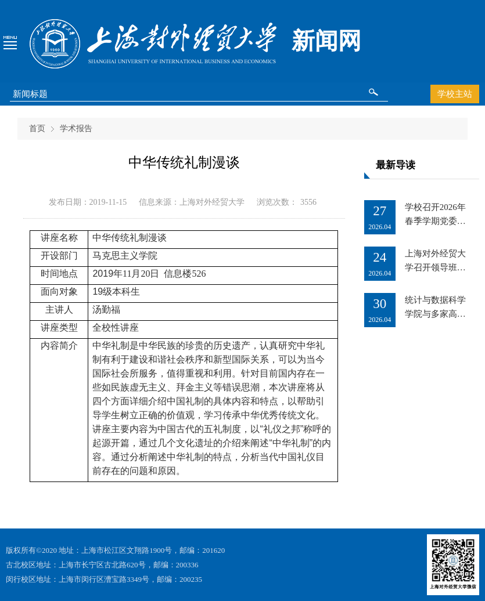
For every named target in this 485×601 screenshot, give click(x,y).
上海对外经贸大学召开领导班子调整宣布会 (435, 267)
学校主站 (454, 94)
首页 (37, 128)
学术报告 (76, 128)
